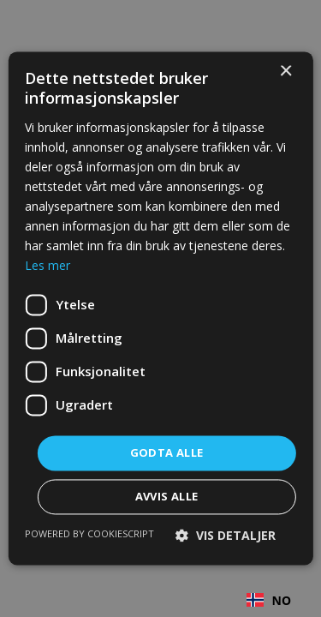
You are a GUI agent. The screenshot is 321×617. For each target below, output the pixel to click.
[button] (225, 536)
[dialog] (160, 308)
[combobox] (269, 600)
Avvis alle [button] (167, 497)
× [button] (285, 71)
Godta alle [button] (167, 452)
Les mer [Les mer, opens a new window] (47, 266)
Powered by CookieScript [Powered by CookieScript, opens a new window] (89, 534)
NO (269, 600)
